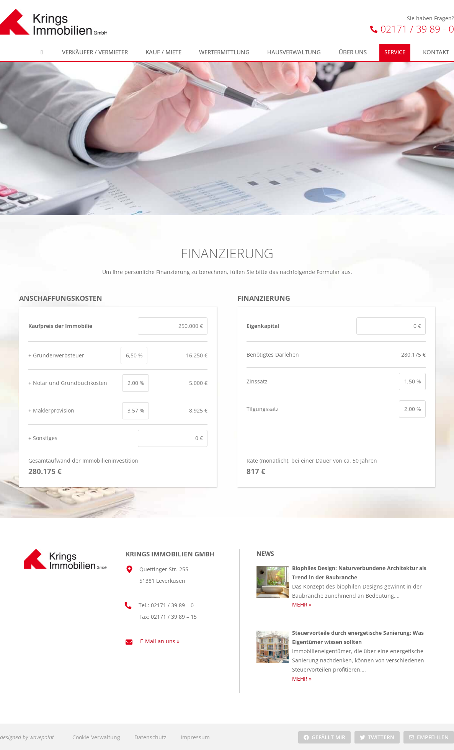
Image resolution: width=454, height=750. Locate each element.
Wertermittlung (224, 52)
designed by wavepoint (27, 736)
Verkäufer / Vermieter (95, 52)
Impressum (195, 736)
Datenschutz (150, 736)
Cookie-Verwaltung (96, 736)
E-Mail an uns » (160, 640)
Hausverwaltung (294, 52)
